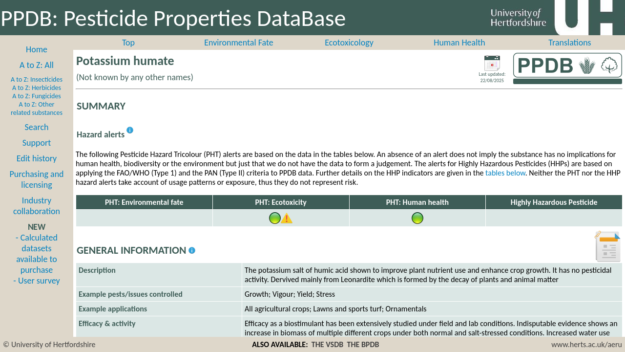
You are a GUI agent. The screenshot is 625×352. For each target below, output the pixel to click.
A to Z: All (37, 65)
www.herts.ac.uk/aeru (586, 344)
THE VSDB (327, 344)
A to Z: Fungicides (36, 96)
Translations (569, 42)
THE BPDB (363, 344)
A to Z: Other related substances (36, 108)
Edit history (37, 158)
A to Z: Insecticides (36, 79)
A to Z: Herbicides (36, 88)
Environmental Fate (238, 42)
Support (36, 142)
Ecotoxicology (349, 42)
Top (128, 42)
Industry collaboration (36, 206)
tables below (505, 172)
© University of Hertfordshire (49, 344)
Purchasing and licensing (36, 179)
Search (37, 127)
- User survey (36, 280)
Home (36, 49)
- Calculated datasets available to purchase (37, 253)
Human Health (459, 42)
